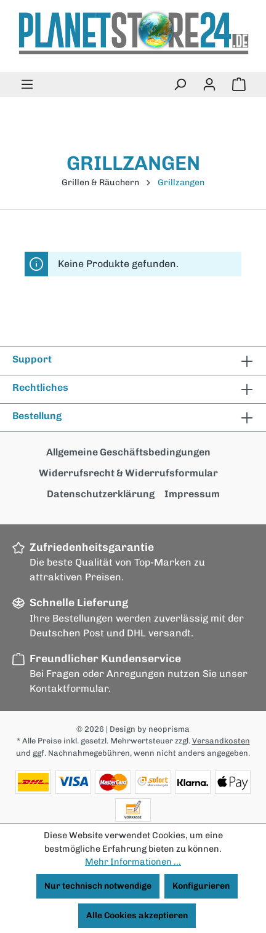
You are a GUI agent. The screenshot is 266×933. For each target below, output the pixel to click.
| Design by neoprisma (148, 729)
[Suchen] (180, 84)
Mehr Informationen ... (133, 861)
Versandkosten (221, 740)
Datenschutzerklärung (101, 494)
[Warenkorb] (239, 84)
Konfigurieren (201, 886)
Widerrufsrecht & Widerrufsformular (128, 473)
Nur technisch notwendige (97, 886)
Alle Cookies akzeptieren (137, 915)
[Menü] (27, 84)
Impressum (192, 494)
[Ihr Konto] (209, 84)
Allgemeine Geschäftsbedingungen (128, 452)
